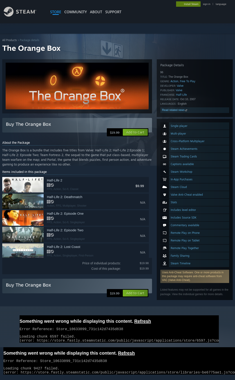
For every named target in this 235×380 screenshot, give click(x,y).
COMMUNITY (75, 11)
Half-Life (181, 94)
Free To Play (187, 81)
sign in (206, 4)
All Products (9, 40)
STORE (55, 11)
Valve (180, 85)
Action (174, 81)
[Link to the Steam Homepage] (23, 15)
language (221, 4)
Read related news (175, 110)
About (96, 11)
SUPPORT (113, 11)
